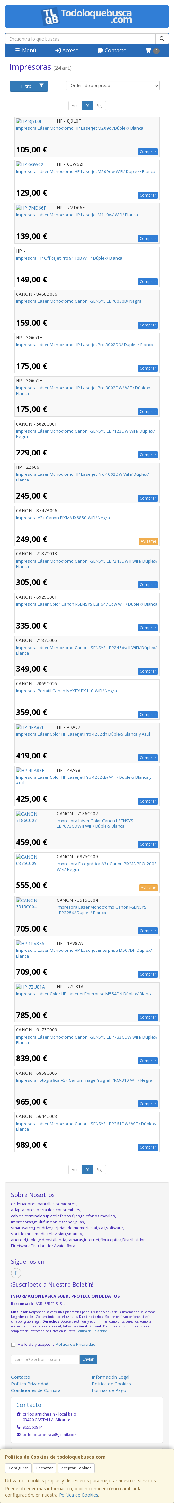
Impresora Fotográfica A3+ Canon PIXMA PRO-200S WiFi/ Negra (77, 864)
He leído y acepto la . (57, 1344)
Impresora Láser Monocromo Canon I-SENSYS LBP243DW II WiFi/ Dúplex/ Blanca (87, 563)
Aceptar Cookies (76, 1468)
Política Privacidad (29, 1384)
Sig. (100, 105)
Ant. (75, 105)
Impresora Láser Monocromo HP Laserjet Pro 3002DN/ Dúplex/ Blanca (84, 344)
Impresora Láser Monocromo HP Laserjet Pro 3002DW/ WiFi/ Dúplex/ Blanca (83, 390)
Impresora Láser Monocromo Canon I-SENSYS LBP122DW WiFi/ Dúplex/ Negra (85, 433)
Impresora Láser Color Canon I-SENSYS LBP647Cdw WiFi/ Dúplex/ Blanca (86, 604)
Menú (25, 50)
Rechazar (44, 1468)
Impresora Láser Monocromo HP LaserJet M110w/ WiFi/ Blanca (77, 214)
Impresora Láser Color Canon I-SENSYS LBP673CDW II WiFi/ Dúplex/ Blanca (81, 823)
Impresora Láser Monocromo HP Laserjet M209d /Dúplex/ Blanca (79, 128)
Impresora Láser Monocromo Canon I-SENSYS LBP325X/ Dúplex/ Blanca (86, 907)
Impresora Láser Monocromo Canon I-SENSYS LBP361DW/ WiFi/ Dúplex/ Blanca (86, 1126)
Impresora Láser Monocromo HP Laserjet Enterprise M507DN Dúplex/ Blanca (84, 952)
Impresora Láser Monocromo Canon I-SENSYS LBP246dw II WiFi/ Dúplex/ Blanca (86, 650)
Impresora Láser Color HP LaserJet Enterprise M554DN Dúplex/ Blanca (84, 994)
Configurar (18, 1468)
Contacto (112, 50)
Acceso (67, 50)
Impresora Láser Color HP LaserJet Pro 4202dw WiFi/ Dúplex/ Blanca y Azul (84, 779)
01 (87, 105)
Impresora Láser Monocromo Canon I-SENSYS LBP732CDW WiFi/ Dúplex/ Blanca (87, 1039)
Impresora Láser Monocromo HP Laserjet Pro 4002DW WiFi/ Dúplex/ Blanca (82, 476)
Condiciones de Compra (36, 1390)
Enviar (88, 1359)
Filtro (32, 86)
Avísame (148, 541)
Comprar (148, 151)
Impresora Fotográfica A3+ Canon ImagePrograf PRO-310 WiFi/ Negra (84, 1080)
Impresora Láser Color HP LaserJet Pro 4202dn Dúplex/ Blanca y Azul (83, 734)
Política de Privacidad (91, 1331)
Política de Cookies (78, 1495)
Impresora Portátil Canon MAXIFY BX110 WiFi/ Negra (66, 690)
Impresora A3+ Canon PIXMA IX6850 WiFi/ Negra (63, 517)
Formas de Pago (109, 1390)
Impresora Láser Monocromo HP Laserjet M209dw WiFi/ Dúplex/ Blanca (85, 171)
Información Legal (110, 1377)
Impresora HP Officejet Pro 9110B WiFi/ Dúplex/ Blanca (69, 258)
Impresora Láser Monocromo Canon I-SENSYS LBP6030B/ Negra (78, 301)
